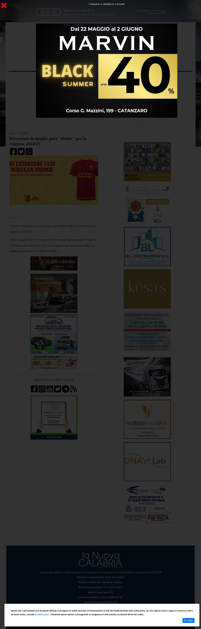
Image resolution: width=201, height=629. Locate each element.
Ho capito (188, 620)
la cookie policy (42, 614)
